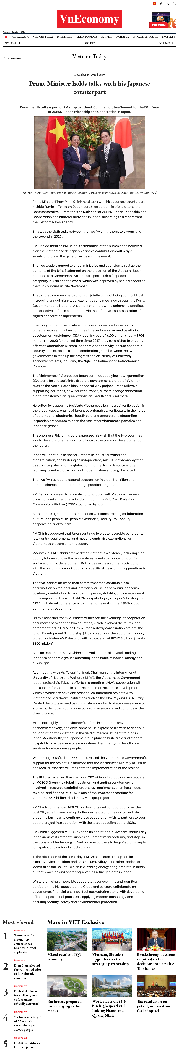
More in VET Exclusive (75, 922)
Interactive (167, 43)
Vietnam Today (43, 36)
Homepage (12, 58)
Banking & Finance (145, 36)
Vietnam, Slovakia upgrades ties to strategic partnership (110, 959)
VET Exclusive (20, 36)
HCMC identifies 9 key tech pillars (27, 1045)
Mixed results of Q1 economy (64, 957)
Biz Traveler (12, 43)
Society (90, 43)
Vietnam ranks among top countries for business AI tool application (25, 943)
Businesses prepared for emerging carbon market (65, 1006)
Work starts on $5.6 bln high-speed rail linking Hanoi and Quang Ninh (109, 1008)
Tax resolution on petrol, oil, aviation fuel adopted (153, 1006)
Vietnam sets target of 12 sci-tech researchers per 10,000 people (27, 1023)
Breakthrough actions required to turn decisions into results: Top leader (156, 961)
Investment (64, 36)
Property (168, 36)
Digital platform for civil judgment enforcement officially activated (26, 997)
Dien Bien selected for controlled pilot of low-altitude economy (27, 971)
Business (106, 36)
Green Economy (86, 36)
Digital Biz (122, 36)
